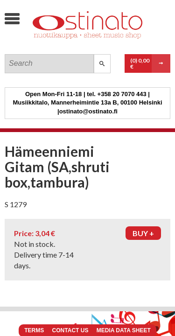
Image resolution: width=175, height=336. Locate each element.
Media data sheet (124, 330)
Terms (34, 330)
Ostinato (75, 44)
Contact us (70, 330)
